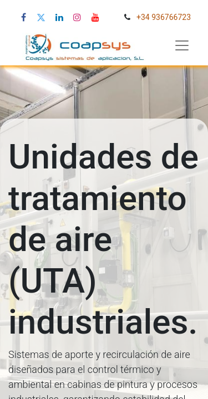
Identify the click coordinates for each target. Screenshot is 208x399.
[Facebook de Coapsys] (23, 17)
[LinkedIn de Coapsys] (59, 17)
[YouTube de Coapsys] (95, 17)
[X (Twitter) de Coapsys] (41, 17)
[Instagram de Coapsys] (77, 17)
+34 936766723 (163, 17)
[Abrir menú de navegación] (182, 45)
